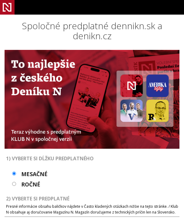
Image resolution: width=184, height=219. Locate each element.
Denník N (7, 7)
